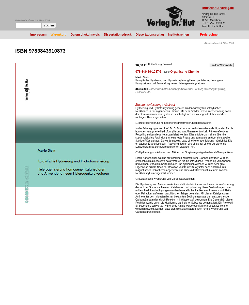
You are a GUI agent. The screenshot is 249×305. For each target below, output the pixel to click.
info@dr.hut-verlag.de (218, 8)
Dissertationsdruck (118, 34)
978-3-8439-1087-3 (148, 71)
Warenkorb (58, 34)
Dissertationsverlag (150, 34)
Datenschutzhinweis (85, 34)
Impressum (38, 34)
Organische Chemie (184, 71)
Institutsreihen (178, 34)
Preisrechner (209, 34)
